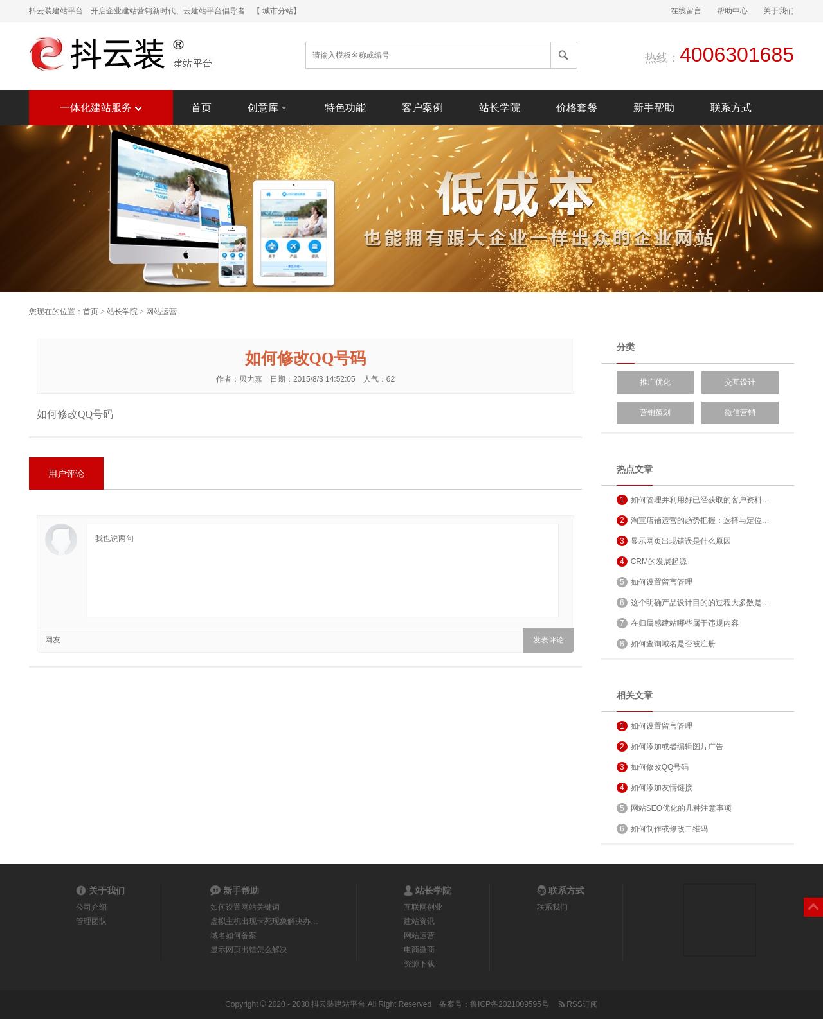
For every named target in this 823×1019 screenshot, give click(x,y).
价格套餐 (576, 107)
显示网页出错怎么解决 (248, 949)
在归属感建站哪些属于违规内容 (678, 623)
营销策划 (655, 412)
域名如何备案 (233, 935)
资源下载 (419, 963)
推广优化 (655, 382)
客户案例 (422, 107)
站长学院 (499, 107)
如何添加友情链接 (654, 788)
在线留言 (686, 10)
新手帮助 (653, 107)
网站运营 (161, 311)
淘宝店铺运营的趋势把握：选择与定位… (693, 520)
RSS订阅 (577, 1004)
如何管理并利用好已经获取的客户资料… (693, 500)
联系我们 (552, 907)
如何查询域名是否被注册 (666, 644)
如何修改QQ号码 (653, 767)
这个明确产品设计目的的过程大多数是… (693, 603)
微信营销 (740, 412)
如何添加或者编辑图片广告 (670, 746)
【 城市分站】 (277, 10)
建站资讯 (419, 921)
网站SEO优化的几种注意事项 (674, 808)
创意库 (268, 107)
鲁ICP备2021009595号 (509, 1004)
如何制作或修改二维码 (662, 829)
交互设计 (740, 382)
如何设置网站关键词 (245, 907)
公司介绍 (91, 907)
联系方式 (731, 107)
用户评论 (66, 473)
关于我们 (778, 10)
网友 (52, 639)
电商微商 (419, 949)
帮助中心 (732, 10)
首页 (201, 107)
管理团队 (91, 921)
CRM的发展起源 (652, 561)
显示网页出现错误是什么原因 (674, 541)
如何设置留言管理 (654, 582)
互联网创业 (423, 907)
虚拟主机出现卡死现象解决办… (264, 921)
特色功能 (345, 107)
